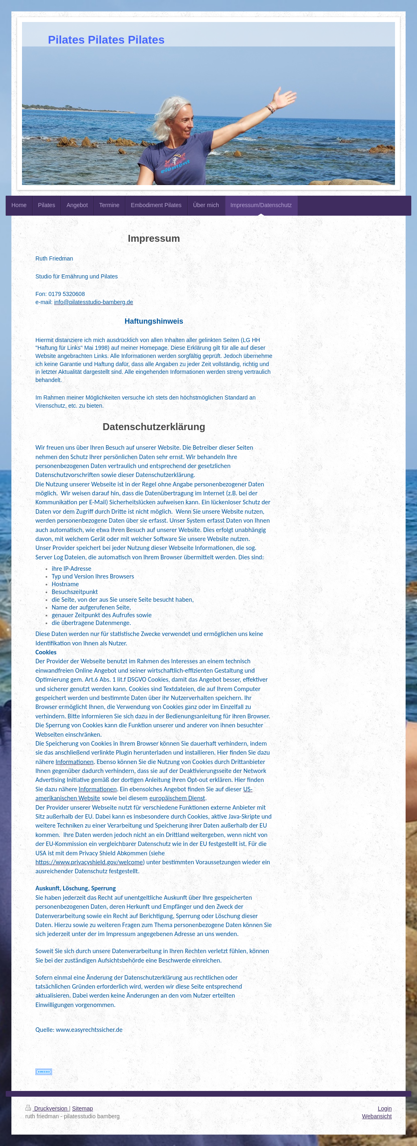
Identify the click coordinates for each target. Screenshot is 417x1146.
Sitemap (82, 1108)
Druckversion (47, 1108)
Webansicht (377, 1116)
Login (385, 1108)
